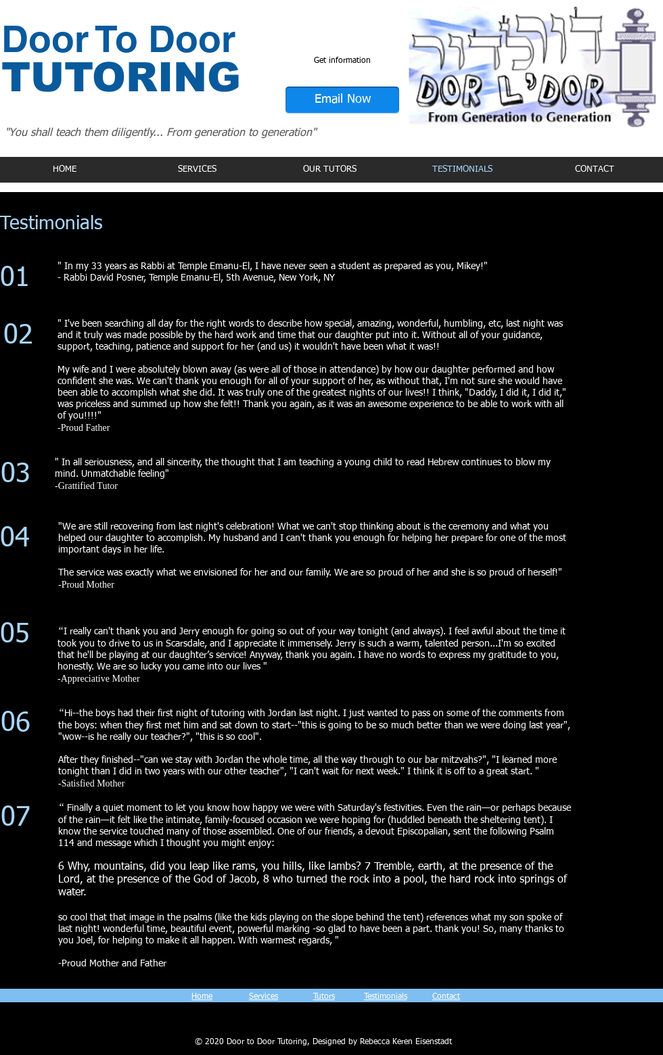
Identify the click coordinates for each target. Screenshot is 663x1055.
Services (263, 997)
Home (201, 997)
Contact (446, 997)
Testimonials (385, 997)
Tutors (324, 997)
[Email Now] (342, 100)
